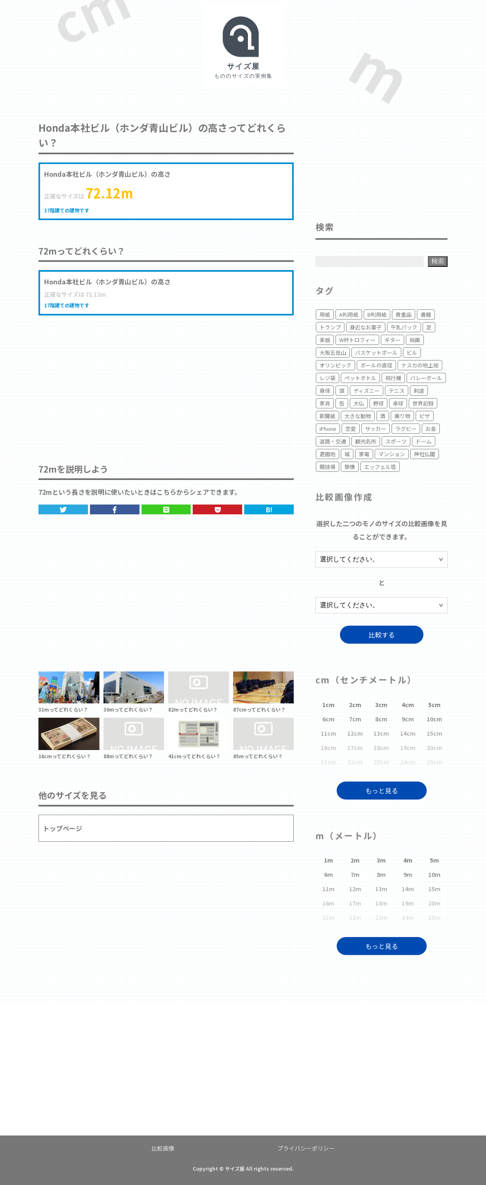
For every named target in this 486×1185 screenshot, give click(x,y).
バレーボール (426, 378)
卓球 (398, 403)
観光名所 (365, 441)
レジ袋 (327, 378)
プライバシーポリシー (306, 1148)
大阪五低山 (333, 352)
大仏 (358, 403)
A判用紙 (348, 314)
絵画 (415, 340)
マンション (391, 454)
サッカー (375, 429)
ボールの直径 (376, 365)
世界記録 (423, 403)
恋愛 (350, 429)
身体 (325, 390)
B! (269, 509)
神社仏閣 (424, 454)
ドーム (424, 441)
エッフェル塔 (380, 467)
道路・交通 (333, 441)
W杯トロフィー (357, 340)
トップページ (62, 828)
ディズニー (366, 390)
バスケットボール (376, 352)
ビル (412, 352)
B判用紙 (377, 314)
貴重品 (404, 314)
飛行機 (393, 378)
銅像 (349, 467)
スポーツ (396, 441)
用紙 (325, 314)
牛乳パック (404, 327)
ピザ (424, 416)
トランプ (330, 327)
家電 (364, 454)
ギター (392, 340)
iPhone (328, 429)
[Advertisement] (166, 381)
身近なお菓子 (366, 327)
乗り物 (402, 416)
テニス (397, 390)
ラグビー (405, 429)
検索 (437, 261)
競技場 (327, 467)
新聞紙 (327, 416)
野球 (378, 403)
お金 (430, 429)
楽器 (325, 340)
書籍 (426, 314)
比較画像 (162, 1148)
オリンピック (335, 365)
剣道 (419, 390)
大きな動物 (357, 416)
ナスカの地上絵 (420, 365)
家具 (325, 403)
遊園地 (327, 454)
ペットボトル (360, 378)
